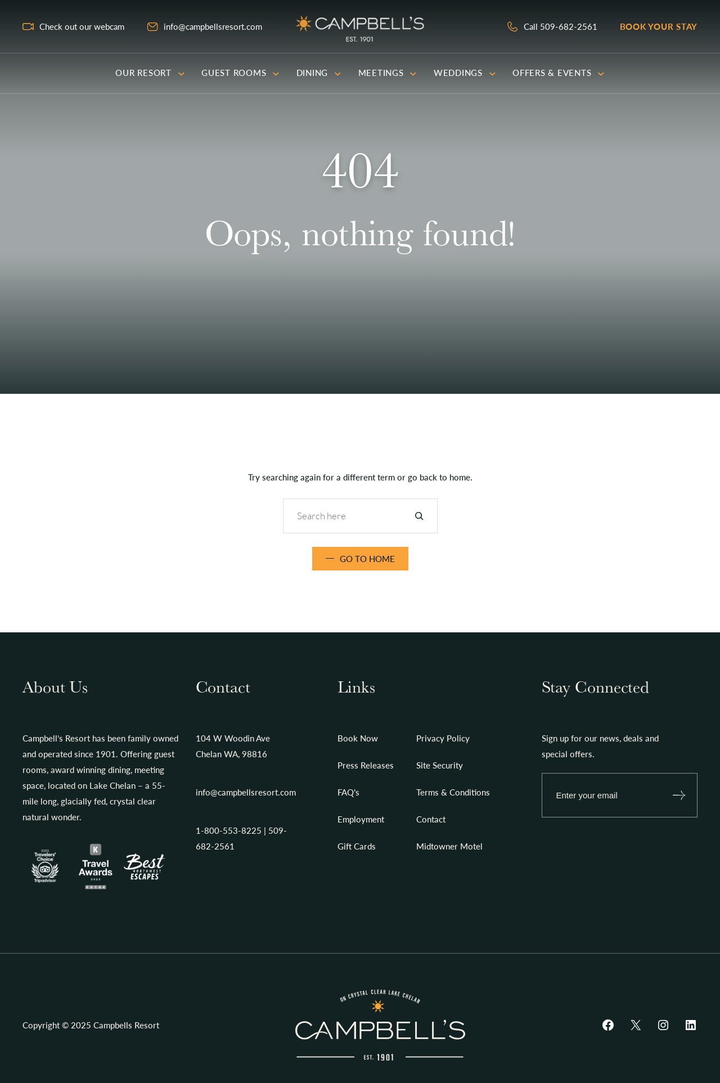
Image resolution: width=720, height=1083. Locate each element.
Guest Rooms (240, 73)
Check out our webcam (81, 26)
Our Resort (149, 73)
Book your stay (659, 26)
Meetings (387, 73)
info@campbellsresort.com (213, 26)
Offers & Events (558, 73)
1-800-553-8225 (229, 830)
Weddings (465, 73)
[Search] (419, 516)
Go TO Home (367, 559)
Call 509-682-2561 (560, 26)
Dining (318, 73)
